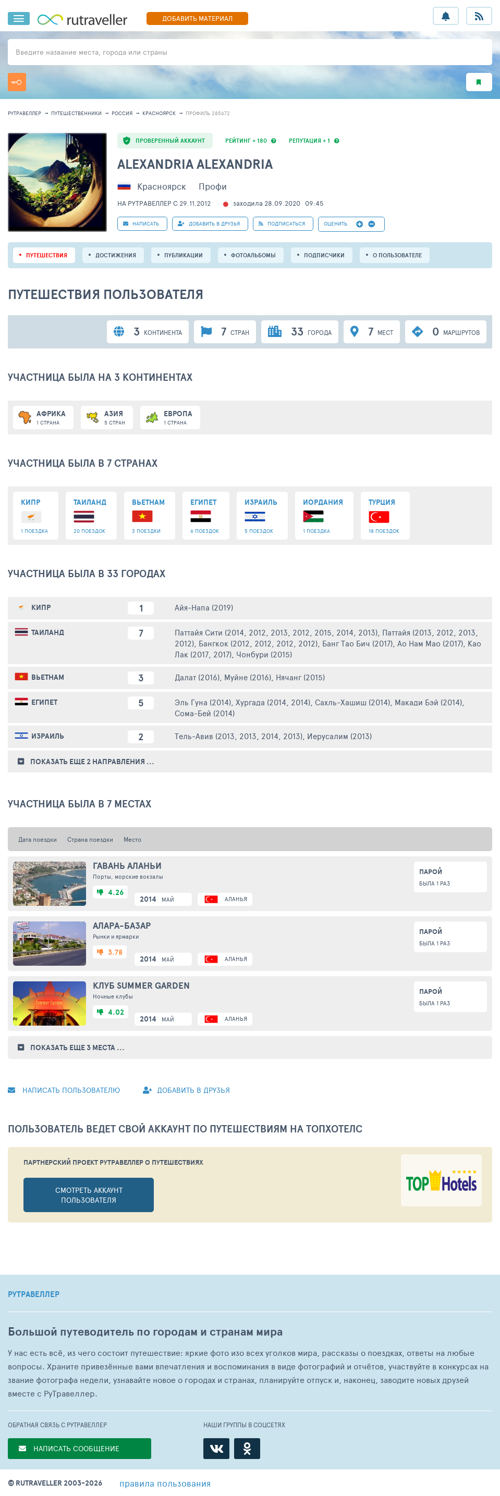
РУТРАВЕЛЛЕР (33, 1294)
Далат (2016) (197, 676)
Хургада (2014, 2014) (273, 701)
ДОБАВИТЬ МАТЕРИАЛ (197, 18)
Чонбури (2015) (264, 654)
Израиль (47, 736)
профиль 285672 (208, 113)
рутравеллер (24, 113)
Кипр (41, 607)
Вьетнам (47, 677)
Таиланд (47, 632)
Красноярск (159, 113)
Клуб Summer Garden (141, 985)
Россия (122, 113)
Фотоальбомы (253, 255)
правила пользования (165, 1483)
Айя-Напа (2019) (204, 607)
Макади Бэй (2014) (428, 701)
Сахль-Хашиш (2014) (352, 701)
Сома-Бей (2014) (205, 712)
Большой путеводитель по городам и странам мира (145, 1331)
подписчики (324, 255)
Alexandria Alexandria (195, 163)
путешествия (46, 255)
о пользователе (397, 255)
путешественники (76, 113)
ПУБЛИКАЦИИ (183, 255)
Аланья (236, 899)
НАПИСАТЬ (141, 223)
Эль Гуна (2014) (203, 701)
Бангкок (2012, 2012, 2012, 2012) (258, 643)
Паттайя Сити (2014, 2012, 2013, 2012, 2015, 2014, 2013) (276, 632)
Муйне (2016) (247, 676)
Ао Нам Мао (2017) (430, 643)
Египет (44, 702)
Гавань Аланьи (127, 866)
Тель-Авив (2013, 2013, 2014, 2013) (238, 735)
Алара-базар (122, 925)
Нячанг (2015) (300, 676)
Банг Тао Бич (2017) (357, 643)
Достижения (115, 255)
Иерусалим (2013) (339, 735)
